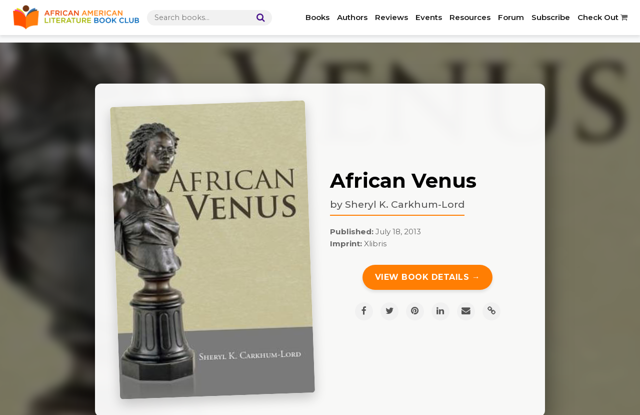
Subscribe (551, 17)
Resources (470, 17)
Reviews (391, 17)
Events (429, 17)
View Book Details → (427, 277)
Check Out (603, 17)
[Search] (258, 18)
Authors (352, 17)
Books (318, 17)
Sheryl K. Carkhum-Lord (404, 204)
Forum (511, 17)
